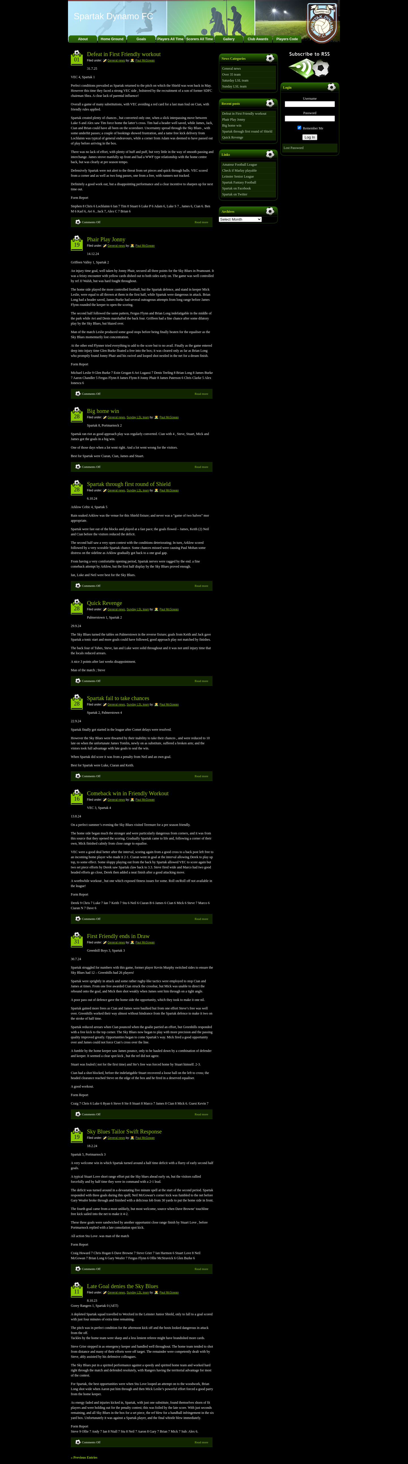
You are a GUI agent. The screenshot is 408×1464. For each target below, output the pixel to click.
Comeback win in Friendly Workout (128, 793)
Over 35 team (231, 74)
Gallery (229, 39)
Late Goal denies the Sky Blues (122, 1286)
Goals (141, 39)
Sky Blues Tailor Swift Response (124, 1131)
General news (116, 60)
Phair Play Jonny (106, 239)
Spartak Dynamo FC (113, 16)
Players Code (287, 39)
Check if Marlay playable (239, 170)
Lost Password (293, 148)
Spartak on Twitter (234, 194)
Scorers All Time (199, 39)
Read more (201, 222)
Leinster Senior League (238, 176)
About (83, 39)
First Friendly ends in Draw (118, 936)
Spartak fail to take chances (118, 698)
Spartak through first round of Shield (129, 484)
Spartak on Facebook (236, 188)
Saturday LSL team (235, 80)
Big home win (103, 411)
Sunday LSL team (138, 417)
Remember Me (310, 128)
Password (309, 113)
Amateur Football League (239, 165)
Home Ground (112, 39)
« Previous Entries (84, 1457)
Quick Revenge (104, 603)
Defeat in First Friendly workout (124, 54)
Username (310, 99)
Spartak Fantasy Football (239, 182)
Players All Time (170, 39)
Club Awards (258, 39)
